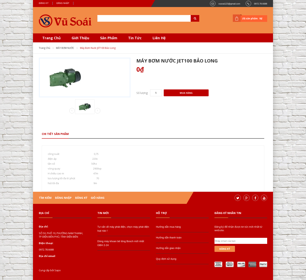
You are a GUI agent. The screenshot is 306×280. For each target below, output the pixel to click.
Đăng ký (44, 3)
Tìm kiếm (45, 198)
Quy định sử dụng (166, 258)
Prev (72, 111)
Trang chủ (44, 48)
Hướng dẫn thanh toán (168, 237)
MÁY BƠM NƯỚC (65, 48)
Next (97, 110)
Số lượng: (142, 93)
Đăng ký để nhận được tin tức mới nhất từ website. (238, 228)
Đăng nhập (63, 3)
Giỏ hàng (97, 198)
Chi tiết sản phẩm (55, 134)
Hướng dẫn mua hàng (168, 226)
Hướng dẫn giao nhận (168, 248)
